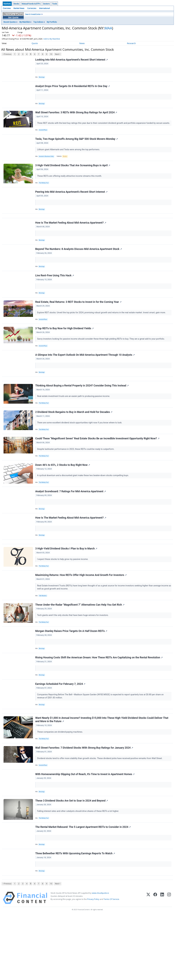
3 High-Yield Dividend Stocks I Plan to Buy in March (67, 576)
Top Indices (38, 22)
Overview (7, 8)
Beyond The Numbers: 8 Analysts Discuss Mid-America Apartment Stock (79, 259)
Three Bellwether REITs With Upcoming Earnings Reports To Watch (75, 897)
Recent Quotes (10, 22)
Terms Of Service (111, 945)
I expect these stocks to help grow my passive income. (63, 587)
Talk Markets (43, 625)
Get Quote (13, 17)
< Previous (7, 54)
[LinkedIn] (162, 943)
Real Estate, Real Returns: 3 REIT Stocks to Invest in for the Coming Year (79, 315)
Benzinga (42, 77)
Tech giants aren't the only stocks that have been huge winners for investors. (73, 646)
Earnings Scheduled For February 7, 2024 (61, 718)
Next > (57, 54)
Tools (54, 3)
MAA (108, 28)
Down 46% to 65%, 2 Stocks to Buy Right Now (63, 487)
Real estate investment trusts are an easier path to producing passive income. (74, 415)
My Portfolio (52, 22)
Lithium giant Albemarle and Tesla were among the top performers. (69, 154)
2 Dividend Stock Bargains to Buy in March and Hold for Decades (74, 432)
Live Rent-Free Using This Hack (55, 287)
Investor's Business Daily (47, 161)
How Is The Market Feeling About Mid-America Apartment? (71, 232)
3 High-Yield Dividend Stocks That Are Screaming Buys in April (73, 171)
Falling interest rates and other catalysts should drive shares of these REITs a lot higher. (79, 852)
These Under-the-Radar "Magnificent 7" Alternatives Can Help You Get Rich (80, 635)
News (82, 43)
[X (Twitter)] (148, 943)
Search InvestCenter (33, 14)
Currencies (31, 8)
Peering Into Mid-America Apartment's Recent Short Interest (72, 198)
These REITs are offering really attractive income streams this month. (70, 181)
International (44, 8)
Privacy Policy (93, 945)
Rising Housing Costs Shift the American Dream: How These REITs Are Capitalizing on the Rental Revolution (99, 690)
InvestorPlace (43, 133)
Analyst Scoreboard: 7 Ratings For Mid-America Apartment (71, 515)
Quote (35, 43)
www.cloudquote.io (100, 938)
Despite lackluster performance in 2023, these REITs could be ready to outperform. (76, 470)
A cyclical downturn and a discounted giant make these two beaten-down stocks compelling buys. (84, 498)
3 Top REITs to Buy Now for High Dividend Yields (65, 343)
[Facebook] (155, 943)
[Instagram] (169, 943)
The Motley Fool (44, 189)
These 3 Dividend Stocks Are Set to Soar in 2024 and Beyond (72, 841)
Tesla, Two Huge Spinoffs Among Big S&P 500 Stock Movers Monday (77, 143)
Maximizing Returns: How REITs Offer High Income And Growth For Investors (81, 604)
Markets (7, 3)
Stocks (16, 3)
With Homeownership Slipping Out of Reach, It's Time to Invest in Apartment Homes (85, 813)
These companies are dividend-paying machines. (61, 769)
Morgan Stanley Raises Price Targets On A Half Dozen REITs (72, 662)
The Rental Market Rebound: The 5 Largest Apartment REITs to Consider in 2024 (83, 869)
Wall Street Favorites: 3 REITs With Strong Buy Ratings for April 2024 (77, 115)
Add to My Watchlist (51, 39)
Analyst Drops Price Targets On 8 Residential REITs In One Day (73, 87)
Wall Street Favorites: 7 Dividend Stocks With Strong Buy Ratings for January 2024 (84, 786)
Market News (19, 8)
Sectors (46, 3)
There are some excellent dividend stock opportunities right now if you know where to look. (80, 442)
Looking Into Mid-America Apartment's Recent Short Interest (72, 60)
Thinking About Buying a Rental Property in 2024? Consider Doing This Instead (82, 404)
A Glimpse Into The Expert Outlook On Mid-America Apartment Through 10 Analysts (85, 371)
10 (51, 54)
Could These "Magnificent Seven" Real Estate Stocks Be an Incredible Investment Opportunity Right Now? (98, 459)
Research (131, 43)
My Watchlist (24, 22)
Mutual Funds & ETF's (31, 3)
